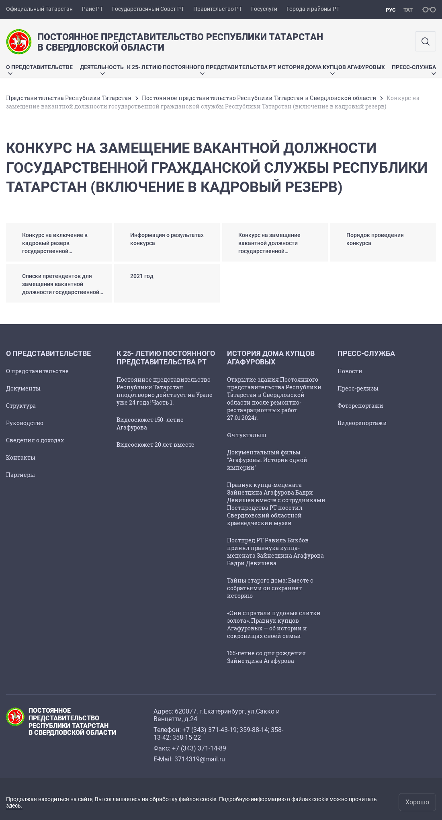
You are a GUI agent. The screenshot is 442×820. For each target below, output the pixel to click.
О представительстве (39, 69)
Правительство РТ (217, 9)
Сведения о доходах (35, 440)
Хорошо (417, 802)
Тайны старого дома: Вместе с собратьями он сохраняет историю (270, 588)
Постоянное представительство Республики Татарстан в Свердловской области (259, 98)
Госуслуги (264, 9)
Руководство (24, 423)
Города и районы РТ (313, 9)
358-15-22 (186, 737)
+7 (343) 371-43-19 (209, 730)
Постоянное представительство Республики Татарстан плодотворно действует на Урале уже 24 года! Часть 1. (165, 391)
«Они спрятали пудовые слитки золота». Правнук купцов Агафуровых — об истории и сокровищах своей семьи (274, 624)
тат (408, 10)
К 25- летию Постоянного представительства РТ (201, 69)
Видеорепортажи (362, 423)
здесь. (14, 805)
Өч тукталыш (246, 435)
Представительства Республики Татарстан (69, 98)
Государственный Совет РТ (148, 9)
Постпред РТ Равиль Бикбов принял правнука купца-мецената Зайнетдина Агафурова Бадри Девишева (275, 551)
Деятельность (102, 69)
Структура (21, 405)
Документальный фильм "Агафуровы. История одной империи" (267, 459)
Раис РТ (92, 9)
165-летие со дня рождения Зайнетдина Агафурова (266, 657)
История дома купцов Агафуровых (331, 69)
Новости (350, 371)
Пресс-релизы (358, 388)
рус (391, 10)
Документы (23, 388)
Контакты (20, 457)
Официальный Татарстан (39, 9)
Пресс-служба (414, 69)
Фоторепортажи (360, 405)
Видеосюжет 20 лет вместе (155, 444)
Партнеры (20, 475)
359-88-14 (253, 730)
